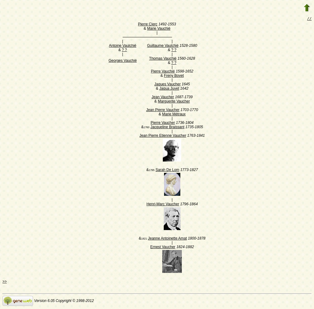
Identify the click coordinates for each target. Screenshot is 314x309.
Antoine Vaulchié (122, 46)
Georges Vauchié (123, 61)
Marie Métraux (174, 115)
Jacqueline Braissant (168, 127)
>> (4, 282)
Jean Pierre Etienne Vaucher (163, 136)
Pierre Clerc (147, 25)
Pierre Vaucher (163, 123)
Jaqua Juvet (169, 89)
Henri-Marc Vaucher (163, 205)
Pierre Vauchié (163, 72)
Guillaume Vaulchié (163, 46)
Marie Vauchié (158, 29)
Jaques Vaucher (167, 85)
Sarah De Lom (167, 170)
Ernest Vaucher (162, 247)
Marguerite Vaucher (174, 102)
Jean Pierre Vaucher (163, 110)
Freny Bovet (174, 76)
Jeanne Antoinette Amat (167, 239)
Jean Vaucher (162, 97)
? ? (124, 50)
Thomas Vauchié (162, 59)
